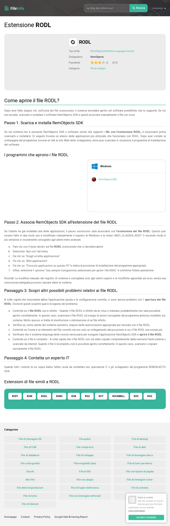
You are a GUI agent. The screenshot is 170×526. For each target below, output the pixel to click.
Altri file (30, 479)
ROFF (15, 396)
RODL (44, 396)
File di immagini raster (140, 479)
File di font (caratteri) (139, 463)
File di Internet (30, 504)
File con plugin (85, 479)
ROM (29, 396)
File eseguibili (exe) (85, 463)
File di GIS (85, 471)
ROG (149, 396)
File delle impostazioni (30, 487)
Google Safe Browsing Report (71, 517)
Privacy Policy (42, 517)
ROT (101, 396)
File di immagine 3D (30, 439)
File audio (85, 439)
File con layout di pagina (140, 471)
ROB (73, 396)
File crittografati (30, 463)
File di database (30, 455)
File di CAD (30, 447)
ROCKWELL (118, 396)
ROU (87, 396)
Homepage (10, 517)
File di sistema (139, 487)
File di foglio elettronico (85, 487)
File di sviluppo (98, 68)
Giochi (30, 471)
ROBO (59, 396)
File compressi (85, 447)
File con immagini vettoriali (85, 496)
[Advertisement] (36, 61)
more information (136, 510)
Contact (25, 517)
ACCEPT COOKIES (146, 517)
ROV (136, 396)
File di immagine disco (140, 455)
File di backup (140, 439)
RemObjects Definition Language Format (112, 51)
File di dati (140, 447)
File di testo (30, 496)
